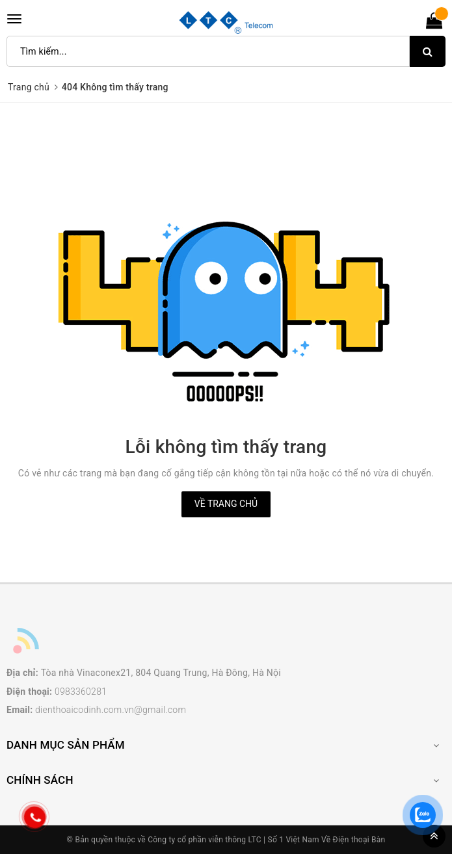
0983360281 (81, 691)
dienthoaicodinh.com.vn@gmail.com (110, 710)
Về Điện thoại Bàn (353, 839)
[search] (427, 51)
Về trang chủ (226, 503)
